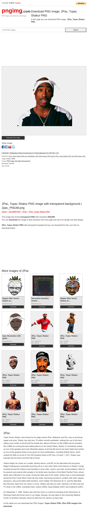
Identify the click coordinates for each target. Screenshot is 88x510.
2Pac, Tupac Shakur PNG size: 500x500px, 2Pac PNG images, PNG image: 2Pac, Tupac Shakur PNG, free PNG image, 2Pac (46, 156)
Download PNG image (13, 138)
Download (13, 307)
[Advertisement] (44, 50)
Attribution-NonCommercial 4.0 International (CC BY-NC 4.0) (34, 153)
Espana (18, 3)
